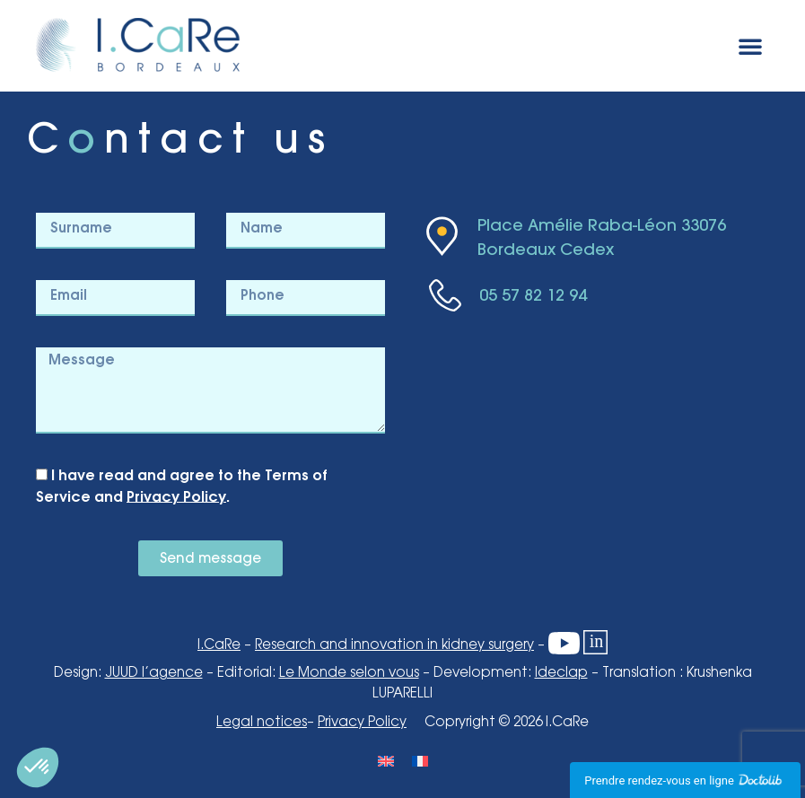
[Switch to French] (420, 761)
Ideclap (561, 673)
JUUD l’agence (154, 673)
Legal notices (261, 722)
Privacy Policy (176, 497)
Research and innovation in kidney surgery (394, 645)
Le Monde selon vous (349, 673)
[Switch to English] (386, 761)
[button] (750, 46)
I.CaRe (219, 645)
